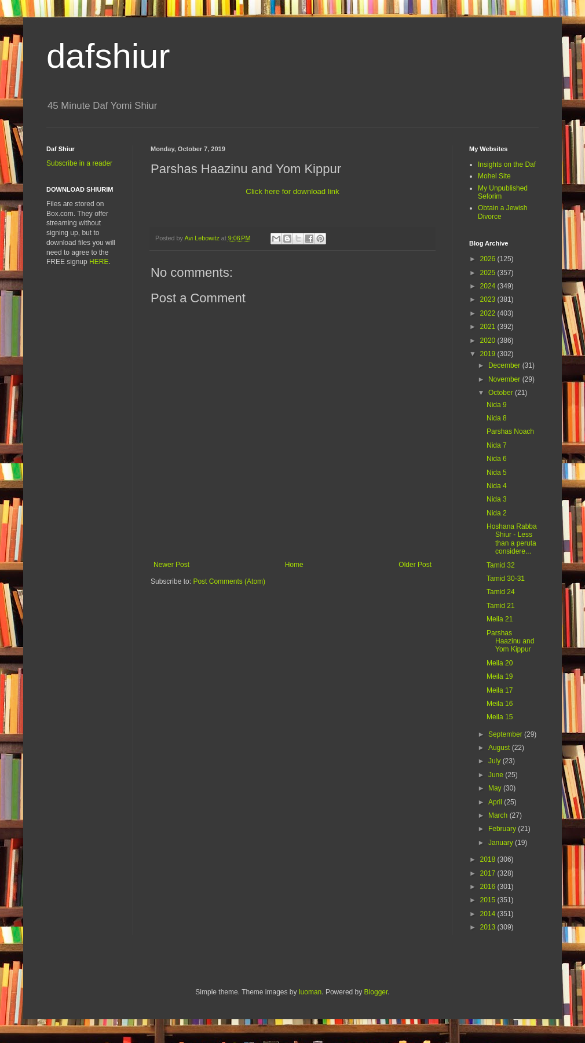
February (503, 829)
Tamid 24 (501, 592)
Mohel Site (494, 176)
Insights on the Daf (507, 164)
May (495, 788)
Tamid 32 (501, 565)
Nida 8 (497, 418)
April (496, 802)
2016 (489, 887)
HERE (98, 262)
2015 (489, 900)
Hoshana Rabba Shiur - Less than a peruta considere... (512, 538)
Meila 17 (500, 690)
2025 (489, 273)
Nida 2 (497, 513)
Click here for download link (292, 191)
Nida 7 (497, 445)
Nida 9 (497, 405)
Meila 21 (500, 619)
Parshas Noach (510, 431)
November (505, 379)
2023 (489, 299)
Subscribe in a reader (79, 163)
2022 (489, 313)
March (499, 815)
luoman (310, 992)
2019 (489, 354)
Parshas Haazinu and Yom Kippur (510, 641)
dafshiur (108, 55)
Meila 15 (500, 717)
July (495, 761)
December (505, 365)
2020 (489, 340)
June (496, 775)
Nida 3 (497, 499)
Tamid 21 (501, 606)
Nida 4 (497, 486)
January (501, 843)
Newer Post (171, 565)
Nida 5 (497, 473)
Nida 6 (497, 459)
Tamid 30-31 (506, 578)
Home (294, 565)
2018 (489, 859)
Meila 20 (500, 663)
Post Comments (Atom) (229, 581)
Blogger (376, 992)
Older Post (415, 565)
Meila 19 (500, 676)
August (500, 748)
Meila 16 (500, 704)
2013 (489, 927)
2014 (489, 914)
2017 (489, 873)
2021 (489, 327)
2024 (489, 286)
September (506, 734)
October (501, 393)
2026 (489, 259)
